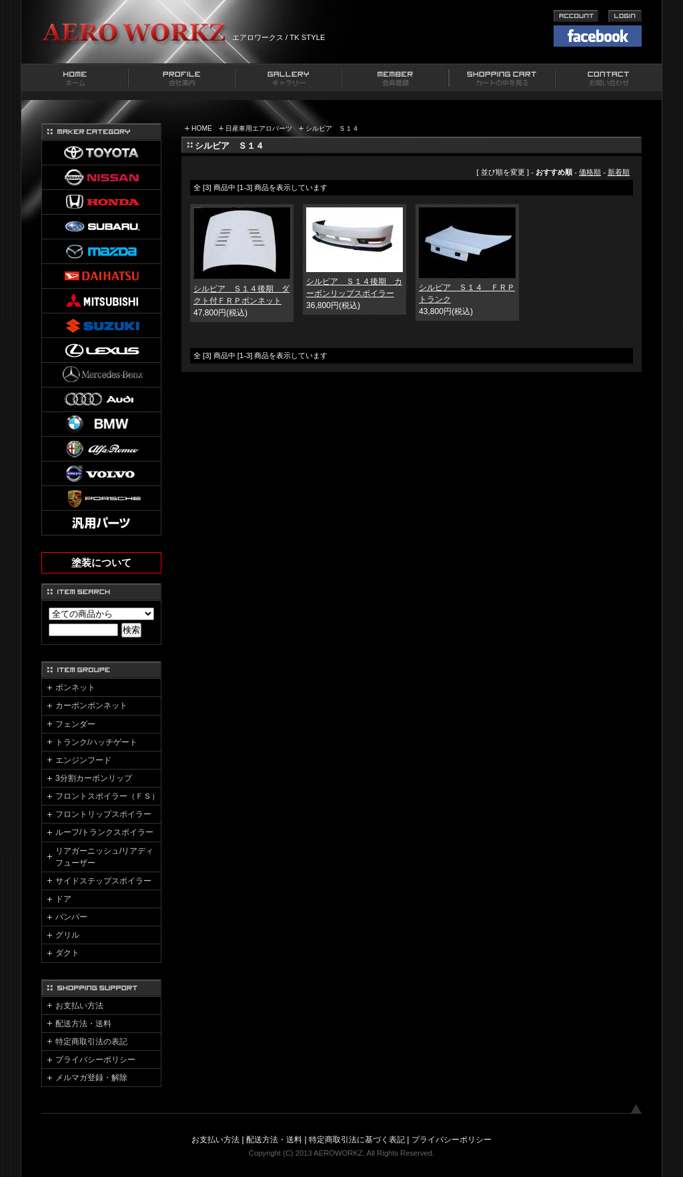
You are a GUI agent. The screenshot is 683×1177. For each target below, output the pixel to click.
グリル (67, 935)
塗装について (101, 562)
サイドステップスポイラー (103, 881)
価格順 (590, 172)
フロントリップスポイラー (103, 814)
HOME (201, 128)
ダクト (67, 953)
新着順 (619, 172)
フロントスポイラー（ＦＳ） (107, 796)
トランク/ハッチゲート (96, 742)
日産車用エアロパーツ (258, 128)
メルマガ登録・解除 (91, 1077)
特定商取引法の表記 (91, 1041)
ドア (63, 899)
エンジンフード (83, 760)
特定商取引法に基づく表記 (357, 1139)
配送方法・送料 (83, 1023)
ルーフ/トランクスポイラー (104, 832)
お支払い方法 (79, 1005)
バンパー (71, 917)
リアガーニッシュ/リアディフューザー (104, 857)
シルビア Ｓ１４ (332, 128)
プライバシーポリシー (95, 1059)
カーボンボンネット (91, 705)
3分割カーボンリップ (93, 778)
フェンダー (75, 724)
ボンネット (75, 687)
